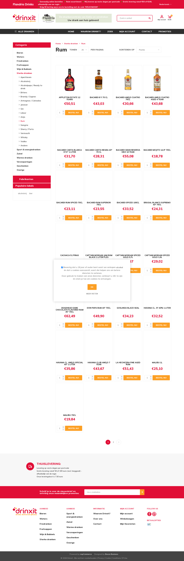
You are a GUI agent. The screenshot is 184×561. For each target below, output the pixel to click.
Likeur (23, 113)
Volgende (118, 442)
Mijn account (162, 19)
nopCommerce (86, 554)
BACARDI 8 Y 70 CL (99, 97)
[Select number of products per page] (84, 50)
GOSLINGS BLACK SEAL (128, 308)
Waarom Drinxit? (101, 513)
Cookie (108, 558)
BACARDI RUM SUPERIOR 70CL (99, 204)
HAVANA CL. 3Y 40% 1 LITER (157, 308)
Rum (23, 121)
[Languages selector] (165, 4)
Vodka (24, 141)
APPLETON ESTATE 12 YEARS (69, 98)
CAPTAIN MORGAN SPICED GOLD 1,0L (157, 256)
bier (30, 193)
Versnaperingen (24, 162)
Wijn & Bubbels (24, 69)
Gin (22, 109)
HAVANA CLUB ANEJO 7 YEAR (99, 364)
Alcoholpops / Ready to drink (31, 87)
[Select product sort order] (148, 50)
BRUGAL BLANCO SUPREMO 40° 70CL (157, 204)
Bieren (20, 53)
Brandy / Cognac (28, 96)
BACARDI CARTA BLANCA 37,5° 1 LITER (69, 151)
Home (58, 43)
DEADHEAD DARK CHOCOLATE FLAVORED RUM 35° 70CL (69, 310)
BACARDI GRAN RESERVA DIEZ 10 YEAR (128, 151)
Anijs (23, 117)
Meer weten (92, 294)
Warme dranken (24, 158)
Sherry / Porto (27, 129)
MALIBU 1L (157, 363)
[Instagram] (154, 514)
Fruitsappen (23, 65)
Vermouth (25, 133)
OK (92, 287)
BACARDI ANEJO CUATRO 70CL (128, 98)
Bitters (24, 92)
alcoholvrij (22, 193)
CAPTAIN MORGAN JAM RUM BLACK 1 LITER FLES (98, 256)
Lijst (169, 50)
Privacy (101, 558)
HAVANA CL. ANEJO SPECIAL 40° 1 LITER (69, 364)
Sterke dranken (24, 73)
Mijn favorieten (127, 524)
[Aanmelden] (112, 492)
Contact (97, 524)
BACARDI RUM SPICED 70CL (69, 203)
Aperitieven (26, 77)
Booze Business (111, 554)
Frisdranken (22, 61)
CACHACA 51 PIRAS (69, 255)
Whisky (24, 137)
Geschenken (22, 166)
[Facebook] (149, 514)
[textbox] (135, 18)
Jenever (24, 105)
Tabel (164, 50)
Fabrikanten (26, 179)
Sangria (24, 125)
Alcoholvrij (25, 81)
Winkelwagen (127, 518)
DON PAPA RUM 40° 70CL (99, 308)
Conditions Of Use (119, 558)
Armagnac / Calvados (31, 100)
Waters (20, 57)
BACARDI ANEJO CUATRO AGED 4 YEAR (157, 98)
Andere (24, 145)
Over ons (97, 518)
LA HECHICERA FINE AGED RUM (128, 364)
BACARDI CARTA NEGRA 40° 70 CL (98, 151)
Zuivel (19, 153)
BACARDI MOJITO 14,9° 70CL (157, 150)
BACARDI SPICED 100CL (128, 203)
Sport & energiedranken (28, 149)
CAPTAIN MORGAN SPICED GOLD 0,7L (128, 256)
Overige (20, 170)
